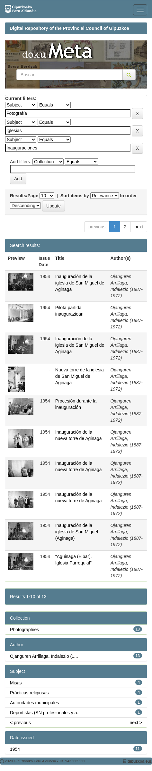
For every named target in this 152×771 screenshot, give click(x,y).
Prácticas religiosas (29, 692)
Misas (16, 682)
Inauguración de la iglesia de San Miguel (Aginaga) (76, 532)
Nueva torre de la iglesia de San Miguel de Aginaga (79, 376)
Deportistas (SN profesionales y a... (45, 712)
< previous (20, 722)
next (139, 226)
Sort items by (74, 195)
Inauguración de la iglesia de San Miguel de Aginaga (79, 283)
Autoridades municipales (34, 702)
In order (128, 195)
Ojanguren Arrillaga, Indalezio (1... (44, 656)
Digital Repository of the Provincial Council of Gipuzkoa (69, 28)
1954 (15, 749)
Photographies (24, 629)
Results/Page (24, 195)
